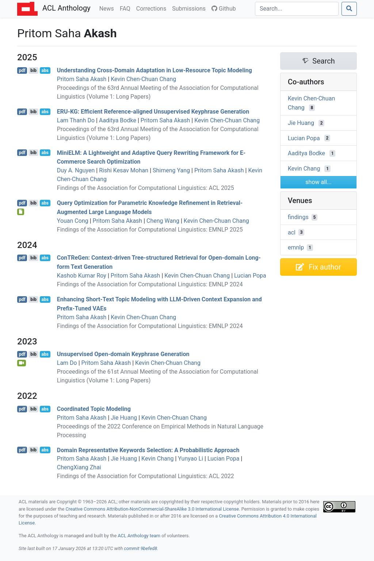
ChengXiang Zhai (79, 467)
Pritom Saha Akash (82, 79)
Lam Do (67, 362)
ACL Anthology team (139, 535)
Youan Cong (72, 220)
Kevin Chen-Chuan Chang (143, 79)
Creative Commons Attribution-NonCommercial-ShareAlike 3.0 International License (152, 509)
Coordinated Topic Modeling (94, 408)
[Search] (297, 9)
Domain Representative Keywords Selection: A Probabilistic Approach (148, 449)
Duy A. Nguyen (76, 170)
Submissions (190, 8)
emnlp (296, 247)
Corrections (152, 8)
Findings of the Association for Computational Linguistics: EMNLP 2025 (150, 229)
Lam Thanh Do (76, 120)
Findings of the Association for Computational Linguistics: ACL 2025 (145, 187)
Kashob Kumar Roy (81, 275)
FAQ (126, 8)
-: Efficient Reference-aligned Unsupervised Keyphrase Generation (153, 111)
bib (33, 70)
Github (223, 8)
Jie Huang (124, 417)
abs (44, 70)
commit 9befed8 (140, 548)
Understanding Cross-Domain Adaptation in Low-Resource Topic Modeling (154, 70)
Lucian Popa (250, 275)
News (108, 8)
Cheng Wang (162, 220)
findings (298, 217)
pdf (22, 70)
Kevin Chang (157, 458)
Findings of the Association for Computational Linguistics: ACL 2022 (145, 476)
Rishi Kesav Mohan (123, 170)
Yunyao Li (190, 458)
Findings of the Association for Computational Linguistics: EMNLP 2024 (150, 284)
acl (291, 232)
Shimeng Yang (171, 170)
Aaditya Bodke (117, 120)
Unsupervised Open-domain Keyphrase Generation (123, 354)
